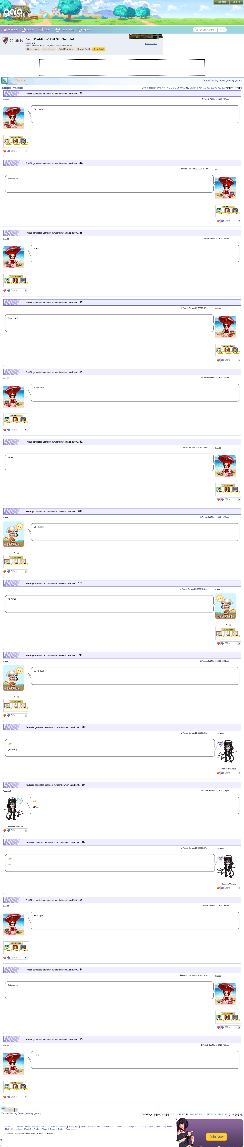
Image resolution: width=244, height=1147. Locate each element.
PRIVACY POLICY (40, 1127)
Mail (7, 1129)
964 (200, 87)
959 (179, 87)
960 (183, 87)
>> (232, 87)
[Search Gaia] (197, 30)
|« (155, 87)
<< (159, 87)
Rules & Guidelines (58, 1127)
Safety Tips (73, 1127)
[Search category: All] (221, 30)
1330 (224, 87)
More (2, 1140)
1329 (218, 87)
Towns (52, 1129)
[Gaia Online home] (14, 12)
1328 (213, 87)
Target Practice (13, 88)
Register (221, 2)
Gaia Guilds (13, 40)
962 (192, 87)
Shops (44, 1129)
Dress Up (171, 1127)
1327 (207, 87)
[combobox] (210, 29)
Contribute (160, 1127)
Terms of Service (23, 1127)
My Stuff (27, 1129)
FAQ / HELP (108, 1127)
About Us (9, 1127)
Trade (60, 1129)
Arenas (150, 1127)
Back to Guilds (151, 44)
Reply (17, 80)
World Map (70, 1129)
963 (196, 87)
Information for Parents (90, 1127)
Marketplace (16, 1129)
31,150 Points (16, 557)
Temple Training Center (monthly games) (222, 80)
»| (241, 87)
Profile (36, 1129)
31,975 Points (16, 137)
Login (236, 2)
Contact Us (120, 1127)
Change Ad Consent (136, 1127)
